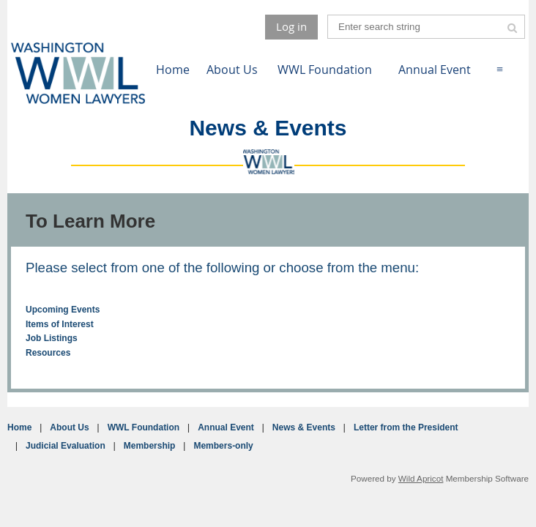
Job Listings (52, 338)
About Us (69, 427)
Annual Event (226, 427)
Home (19, 427)
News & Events (303, 427)
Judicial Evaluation (65, 446)
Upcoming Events (63, 309)
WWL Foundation (143, 427)
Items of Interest (60, 324)
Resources (48, 353)
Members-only (223, 446)
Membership (150, 446)
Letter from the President (406, 427)
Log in (291, 26)
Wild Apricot (421, 478)
